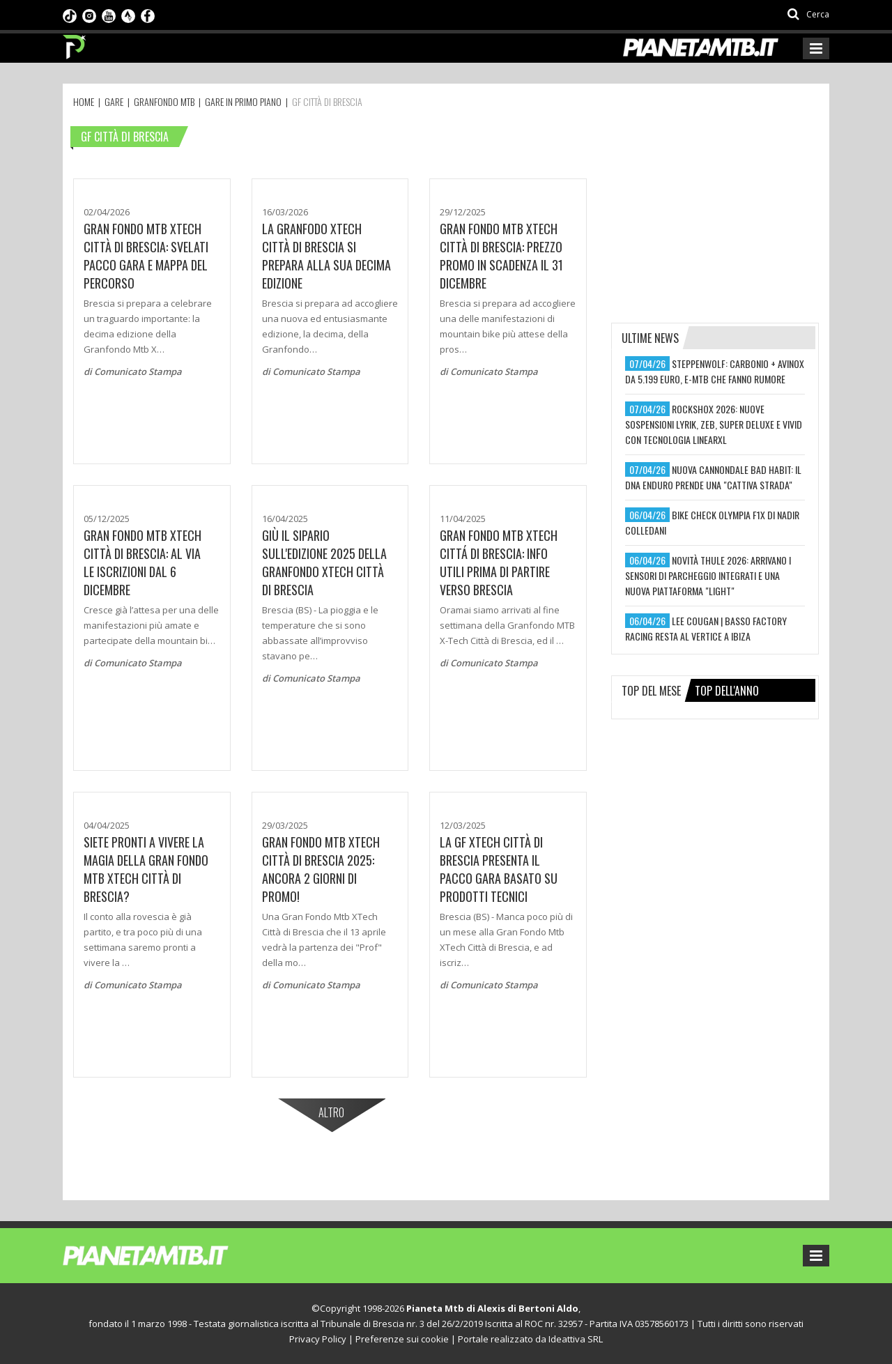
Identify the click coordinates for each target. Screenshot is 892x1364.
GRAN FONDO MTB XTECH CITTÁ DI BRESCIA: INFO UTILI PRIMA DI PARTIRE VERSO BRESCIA (499, 562)
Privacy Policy (317, 1339)
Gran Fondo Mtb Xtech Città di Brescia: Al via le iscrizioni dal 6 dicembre (142, 562)
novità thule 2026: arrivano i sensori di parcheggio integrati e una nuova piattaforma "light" (708, 575)
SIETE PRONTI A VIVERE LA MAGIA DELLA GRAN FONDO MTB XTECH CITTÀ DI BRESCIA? (146, 869)
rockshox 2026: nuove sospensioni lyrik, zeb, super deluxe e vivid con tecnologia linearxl (713, 424)
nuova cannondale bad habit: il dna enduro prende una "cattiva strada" (713, 477)
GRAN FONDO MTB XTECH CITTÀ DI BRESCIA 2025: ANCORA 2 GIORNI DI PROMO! (321, 869)
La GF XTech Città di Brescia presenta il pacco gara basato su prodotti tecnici (499, 869)
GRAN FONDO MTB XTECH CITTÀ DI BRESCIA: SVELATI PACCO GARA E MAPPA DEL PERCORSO (146, 256)
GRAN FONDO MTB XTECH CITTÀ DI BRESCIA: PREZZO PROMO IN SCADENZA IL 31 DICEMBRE (501, 256)
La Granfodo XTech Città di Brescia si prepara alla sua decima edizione (326, 256)
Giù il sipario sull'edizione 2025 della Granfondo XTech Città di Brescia (324, 562)
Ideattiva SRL (575, 1339)
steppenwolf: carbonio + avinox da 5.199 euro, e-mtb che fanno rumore (714, 371)
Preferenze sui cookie (402, 1339)
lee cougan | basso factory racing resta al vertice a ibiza (706, 628)
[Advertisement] (715, 210)
